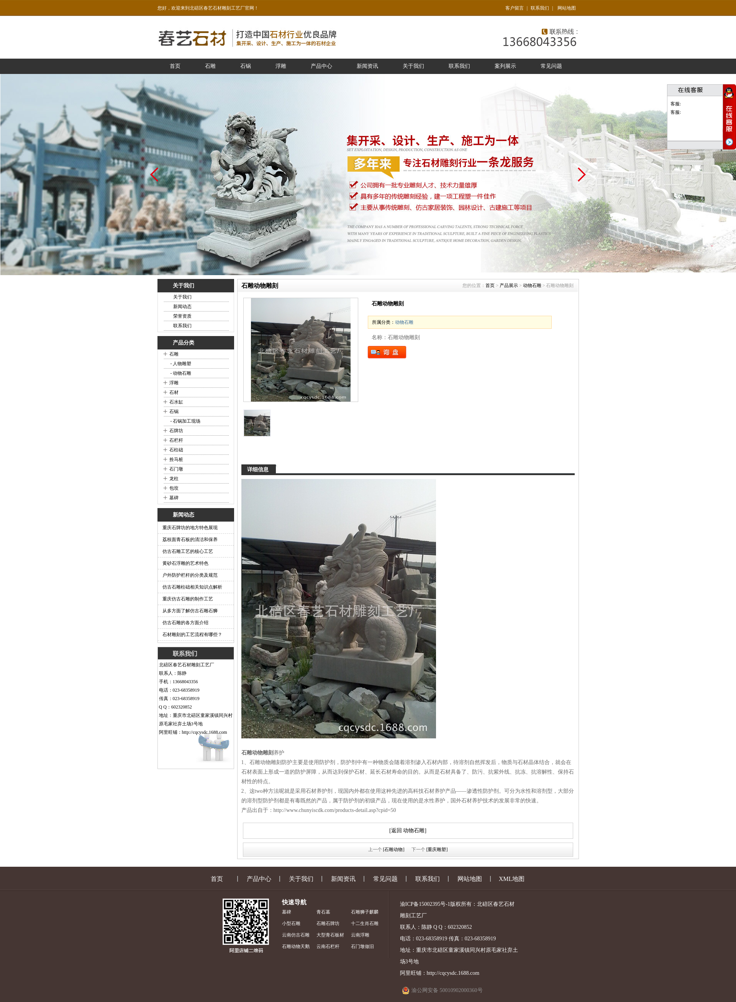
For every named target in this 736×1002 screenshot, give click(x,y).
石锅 (245, 66)
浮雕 (280, 66)
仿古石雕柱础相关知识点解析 (192, 587)
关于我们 (413, 66)
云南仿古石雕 (296, 935)
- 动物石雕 (180, 373)
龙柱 (174, 478)
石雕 (210, 66)
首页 (175, 66)
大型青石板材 (330, 935)
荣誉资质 (182, 316)
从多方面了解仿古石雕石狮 (190, 610)
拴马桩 (176, 459)
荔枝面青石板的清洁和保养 (190, 539)
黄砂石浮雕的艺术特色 (185, 563)
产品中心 (321, 66)
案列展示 (505, 66)
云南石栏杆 (327, 946)
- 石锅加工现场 (185, 421)
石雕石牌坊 (327, 923)
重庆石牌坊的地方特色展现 (190, 527)
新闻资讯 (367, 66)
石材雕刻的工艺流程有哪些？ (192, 634)
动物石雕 (532, 285)
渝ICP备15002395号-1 (425, 904)
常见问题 (551, 66)
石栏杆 (176, 440)
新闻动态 (182, 306)
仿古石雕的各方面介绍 (185, 622)
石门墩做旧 (362, 946)
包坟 (174, 488)
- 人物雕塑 (180, 363)
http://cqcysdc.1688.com (204, 732)
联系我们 (540, 8)
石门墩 (176, 469)
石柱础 (176, 450)
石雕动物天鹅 (296, 946)
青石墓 (323, 912)
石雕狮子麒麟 (365, 912)
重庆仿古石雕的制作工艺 (187, 599)
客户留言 (514, 8)
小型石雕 (291, 923)
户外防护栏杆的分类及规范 (190, 575)
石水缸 (176, 402)
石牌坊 (176, 430)
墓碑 (174, 497)
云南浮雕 (360, 935)
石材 (174, 392)
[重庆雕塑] (437, 849)
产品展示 (509, 285)
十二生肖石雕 (365, 923)
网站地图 (566, 8)
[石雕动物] (394, 849)
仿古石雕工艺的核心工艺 (187, 551)
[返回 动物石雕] (407, 830)
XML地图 (512, 879)
